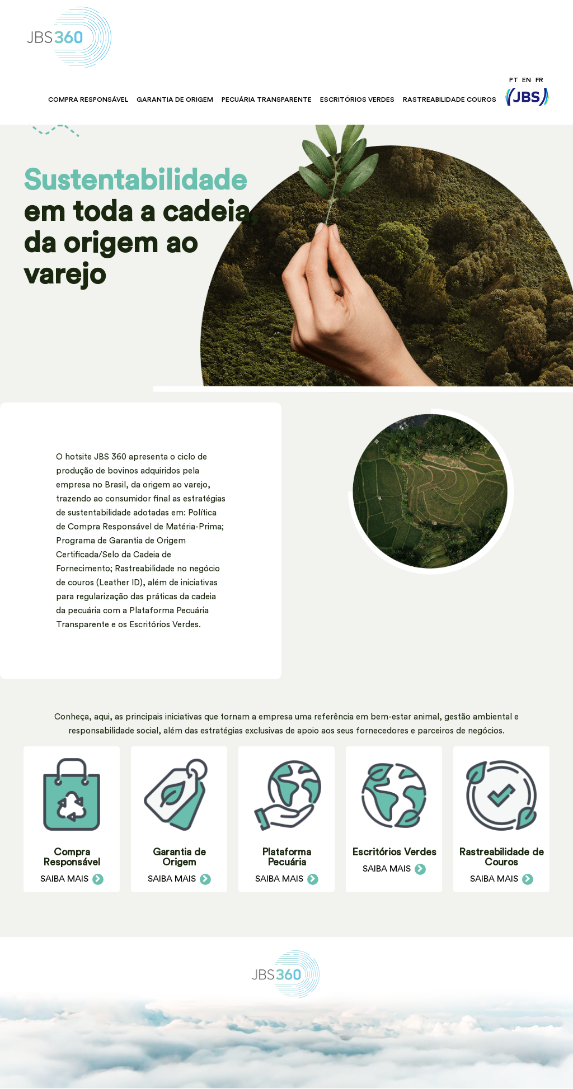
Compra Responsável (88, 99)
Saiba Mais (72, 878)
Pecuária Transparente (267, 99)
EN (526, 80)
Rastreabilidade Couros (449, 99)
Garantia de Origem (175, 99)
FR (539, 80)
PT (513, 80)
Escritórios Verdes (357, 99)
